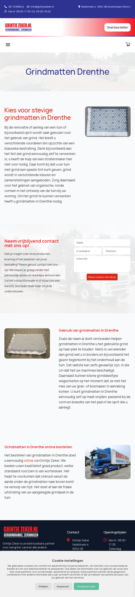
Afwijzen (43, 586)
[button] (7, 44)
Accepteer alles (86, 586)
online (28, 460)
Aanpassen (63, 586)
